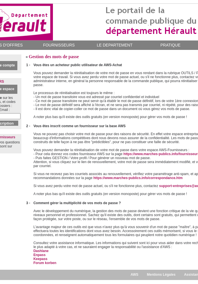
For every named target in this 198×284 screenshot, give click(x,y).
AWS (134, 275)
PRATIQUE (170, 45)
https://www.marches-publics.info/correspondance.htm (138, 178)
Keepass (40, 259)
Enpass (39, 255)
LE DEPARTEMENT (115, 45)
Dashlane (40, 251)
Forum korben (44, 263)
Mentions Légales (161, 275)
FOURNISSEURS (59, 45)
